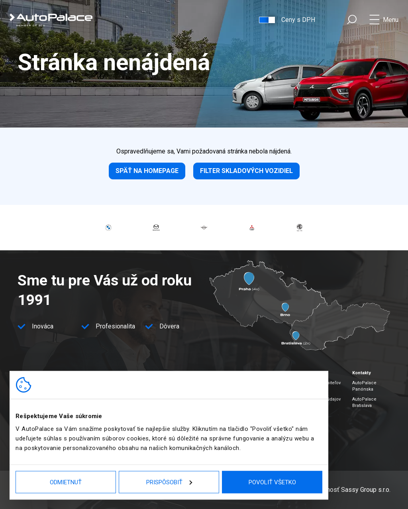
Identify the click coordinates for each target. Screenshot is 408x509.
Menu (390, 20)
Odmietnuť (66, 481)
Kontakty (361, 372)
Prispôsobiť (169, 481)
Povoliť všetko (272, 481)
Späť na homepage (147, 171)
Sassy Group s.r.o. (365, 489)
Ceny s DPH (298, 20)
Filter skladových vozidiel (246, 171)
